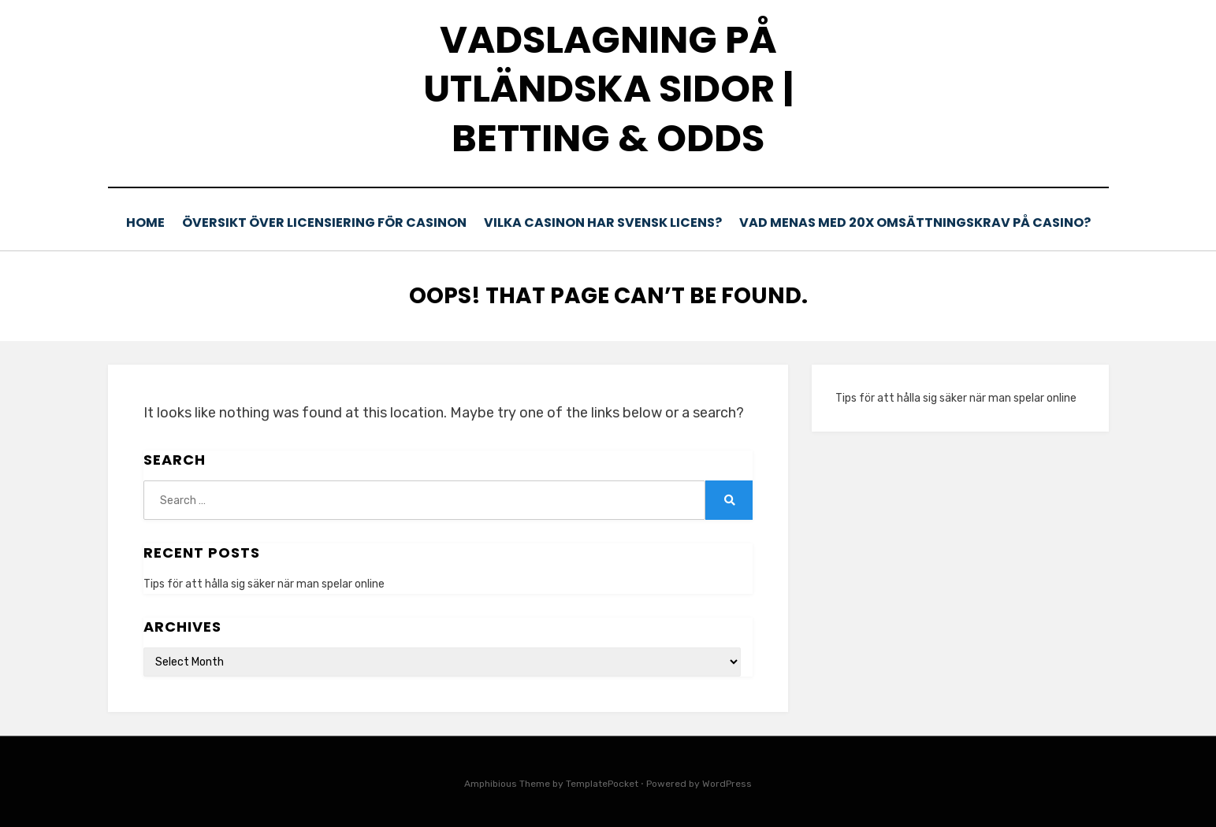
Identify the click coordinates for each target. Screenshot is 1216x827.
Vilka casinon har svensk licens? (607, 222)
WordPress (727, 782)
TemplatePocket (602, 782)
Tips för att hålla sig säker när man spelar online (264, 582)
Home (151, 222)
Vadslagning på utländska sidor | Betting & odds (608, 89)
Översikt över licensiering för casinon (330, 222)
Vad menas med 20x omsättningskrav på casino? (915, 222)
